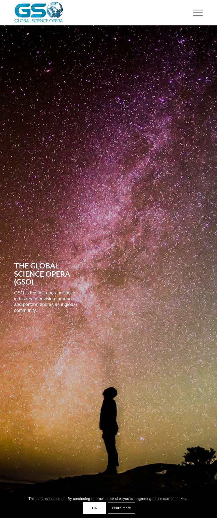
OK (94, 508)
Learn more (121, 508)
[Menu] (195, 12)
